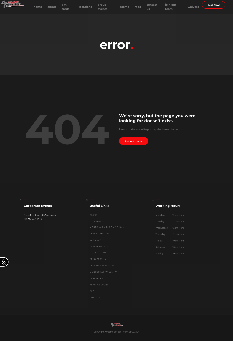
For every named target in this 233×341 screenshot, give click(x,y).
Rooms (124, 6)
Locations (85, 6)
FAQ (92, 291)
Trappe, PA (96, 278)
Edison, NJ (96, 240)
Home (38, 6)
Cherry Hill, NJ (99, 233)
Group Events (102, 7)
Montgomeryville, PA (104, 272)
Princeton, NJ (98, 259)
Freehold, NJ (98, 253)
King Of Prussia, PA (102, 265)
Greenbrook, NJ (100, 246)
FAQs (138, 6)
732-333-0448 (35, 219)
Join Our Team (170, 7)
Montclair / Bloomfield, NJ (108, 227)
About (52, 6)
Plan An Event (99, 285)
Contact (95, 297)
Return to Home (134, 141)
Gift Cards (66, 7)
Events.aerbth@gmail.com (43, 215)
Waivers (193, 6)
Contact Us (151, 7)
